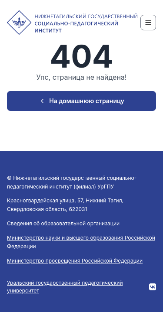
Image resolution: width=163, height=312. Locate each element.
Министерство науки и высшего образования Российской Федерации (81, 242)
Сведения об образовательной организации (63, 223)
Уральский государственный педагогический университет (65, 287)
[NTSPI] (72, 22)
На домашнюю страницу (81, 100)
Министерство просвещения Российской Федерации (75, 260)
